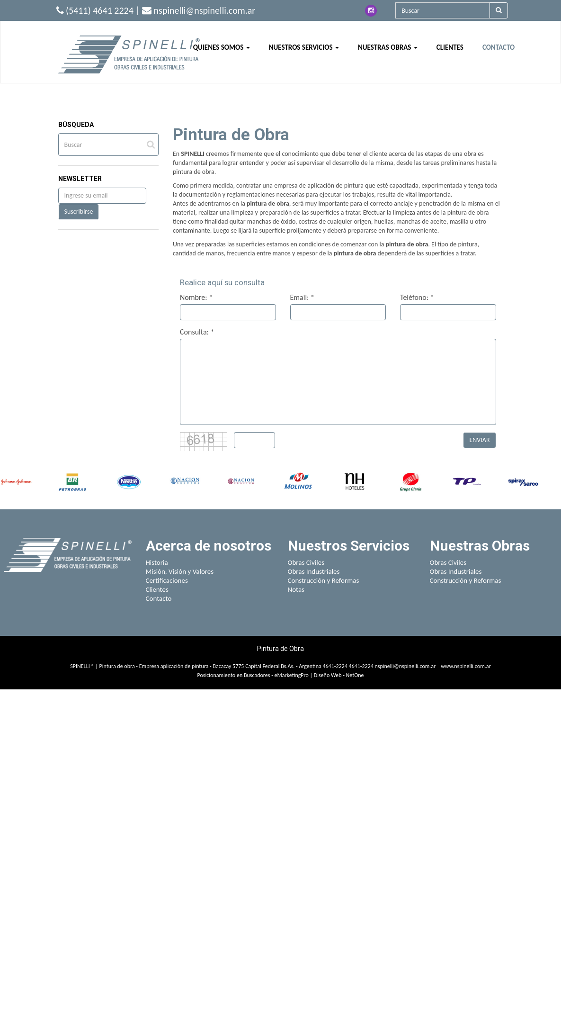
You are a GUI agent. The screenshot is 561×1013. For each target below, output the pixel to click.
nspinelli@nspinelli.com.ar (405, 666)
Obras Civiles (306, 562)
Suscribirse (78, 212)
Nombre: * (196, 297)
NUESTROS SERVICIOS (304, 47)
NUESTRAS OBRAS (388, 47)
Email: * (302, 297)
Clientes (157, 589)
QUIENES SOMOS (221, 47)
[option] (16, 481)
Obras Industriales (314, 571)
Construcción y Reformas (323, 580)
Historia (157, 562)
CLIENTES (449, 47)
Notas (296, 589)
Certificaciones (167, 580)
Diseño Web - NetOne (339, 675)
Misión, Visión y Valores (180, 571)
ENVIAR (479, 440)
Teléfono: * (417, 297)
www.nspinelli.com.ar (466, 666)
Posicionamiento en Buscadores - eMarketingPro (253, 675)
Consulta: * (197, 331)
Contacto (159, 598)
